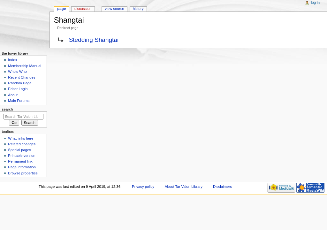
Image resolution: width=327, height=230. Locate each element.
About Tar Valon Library (183, 186)
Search (7, 109)
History (138, 9)
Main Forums (18, 101)
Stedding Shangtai (94, 39)
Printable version (21, 155)
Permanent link (20, 161)
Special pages (19, 150)
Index (12, 60)
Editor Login (17, 89)
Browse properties (22, 173)
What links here (20, 138)
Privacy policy (143, 186)
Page (61, 9)
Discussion (82, 9)
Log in (315, 2)
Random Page (19, 83)
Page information (22, 167)
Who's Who (17, 71)
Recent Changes (21, 77)
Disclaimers (222, 186)
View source (114, 9)
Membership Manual (24, 66)
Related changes (21, 144)
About (13, 95)
